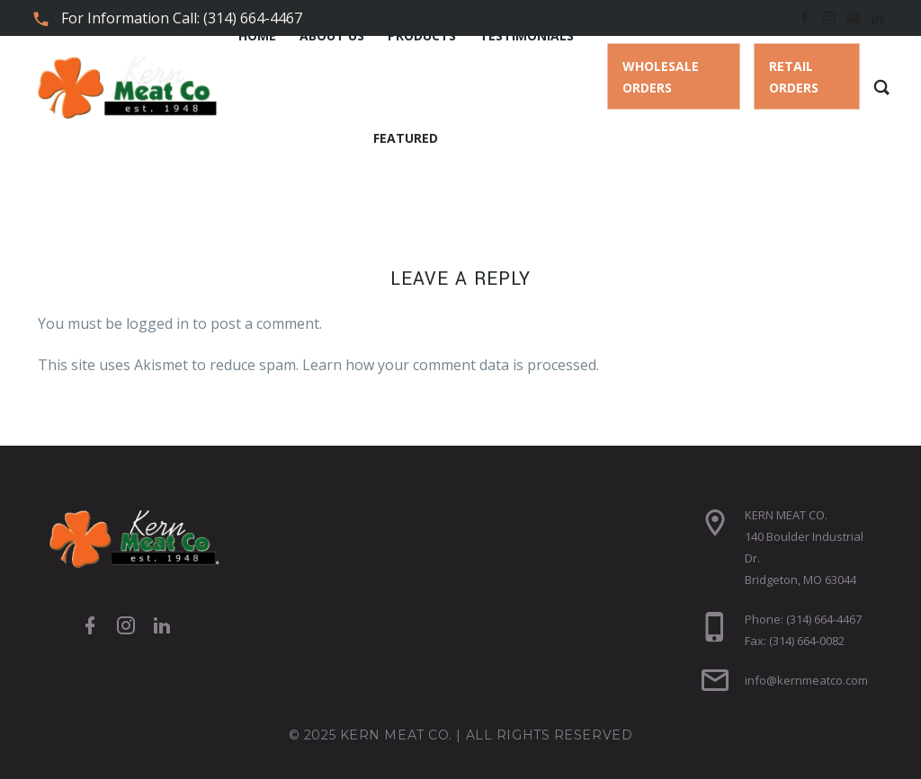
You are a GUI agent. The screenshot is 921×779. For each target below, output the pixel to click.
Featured (405, 137)
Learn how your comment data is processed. (450, 365)
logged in (157, 323)
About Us (332, 35)
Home (257, 35)
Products (422, 35)
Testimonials (526, 35)
